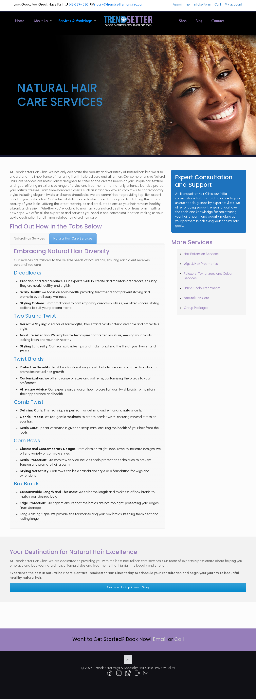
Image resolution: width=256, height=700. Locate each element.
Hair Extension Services (201, 254)
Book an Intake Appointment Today (127, 587)
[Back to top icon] (128, 659)
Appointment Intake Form (192, 4)
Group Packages (196, 308)
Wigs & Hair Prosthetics (201, 264)
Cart (217, 4)
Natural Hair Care (196, 298)
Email (160, 639)
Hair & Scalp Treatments (202, 288)
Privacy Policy (165, 668)
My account (233, 4)
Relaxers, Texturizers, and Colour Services (208, 276)
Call (179, 639)
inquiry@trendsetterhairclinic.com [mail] (119, 4)
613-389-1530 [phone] (78, 4)
